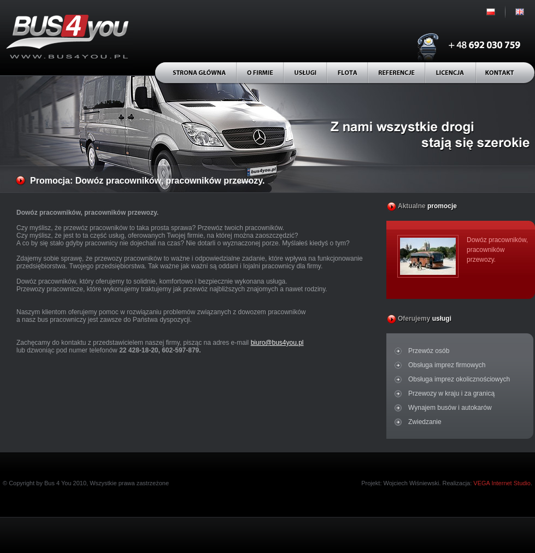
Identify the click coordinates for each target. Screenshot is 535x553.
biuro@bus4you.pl (277, 342)
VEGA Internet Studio (502, 483)
